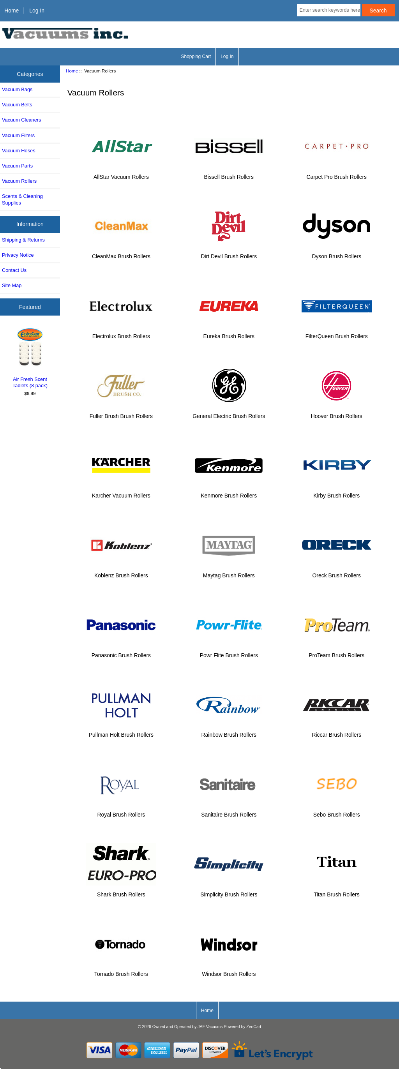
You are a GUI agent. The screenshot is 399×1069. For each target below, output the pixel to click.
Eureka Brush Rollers (229, 332)
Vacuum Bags (17, 89)
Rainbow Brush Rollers (229, 731)
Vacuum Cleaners (21, 120)
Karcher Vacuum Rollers (121, 492)
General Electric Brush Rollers (228, 412)
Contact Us (14, 270)
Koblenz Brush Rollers (121, 572)
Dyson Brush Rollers (337, 253)
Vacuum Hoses (18, 150)
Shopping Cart (196, 56)
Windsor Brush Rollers (229, 970)
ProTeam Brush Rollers (337, 651)
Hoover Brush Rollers (337, 412)
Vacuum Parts (17, 166)
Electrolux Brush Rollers (121, 332)
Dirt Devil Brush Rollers (229, 253)
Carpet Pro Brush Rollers (337, 173)
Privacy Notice (18, 255)
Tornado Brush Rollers (121, 970)
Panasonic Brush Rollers (121, 651)
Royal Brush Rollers (121, 811)
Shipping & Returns (23, 240)
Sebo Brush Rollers (337, 811)
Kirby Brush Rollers (337, 492)
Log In (36, 10)
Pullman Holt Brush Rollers (121, 731)
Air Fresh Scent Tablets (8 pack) (30, 357)
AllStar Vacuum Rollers (121, 173)
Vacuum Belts (17, 105)
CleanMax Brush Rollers (121, 253)
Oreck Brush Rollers (337, 572)
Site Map (11, 285)
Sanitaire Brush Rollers (229, 811)
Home (11, 10)
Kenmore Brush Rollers (229, 492)
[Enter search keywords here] (328, 10)
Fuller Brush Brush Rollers (121, 412)
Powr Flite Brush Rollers (229, 651)
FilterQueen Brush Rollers (337, 332)
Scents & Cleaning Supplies (22, 199)
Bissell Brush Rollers (229, 173)
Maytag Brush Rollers (229, 572)
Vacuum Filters (18, 135)
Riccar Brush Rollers (337, 731)
